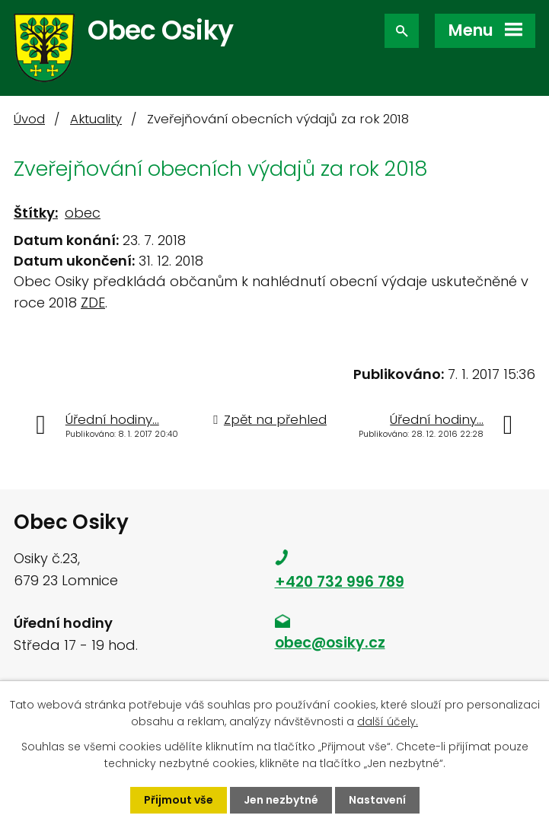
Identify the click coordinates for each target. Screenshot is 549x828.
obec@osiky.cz (330, 642)
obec (83, 212)
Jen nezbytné (281, 799)
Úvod (29, 119)
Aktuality (96, 119)
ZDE (93, 302)
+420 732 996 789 (339, 582)
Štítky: (36, 212)
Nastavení (377, 799)
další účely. (387, 721)
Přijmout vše (178, 799)
